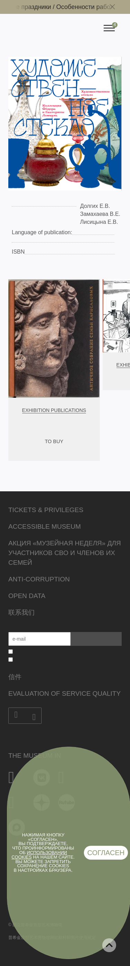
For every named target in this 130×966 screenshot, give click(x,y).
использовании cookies (39, 855)
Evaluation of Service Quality (64, 693)
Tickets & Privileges (45, 509)
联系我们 (21, 612)
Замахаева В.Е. (100, 214)
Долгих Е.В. (95, 206)
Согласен (106, 853)
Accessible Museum (44, 526)
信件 (14, 676)
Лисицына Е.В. (99, 222)
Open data (26, 595)
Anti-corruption (39, 579)
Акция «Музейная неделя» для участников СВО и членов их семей (64, 552)
